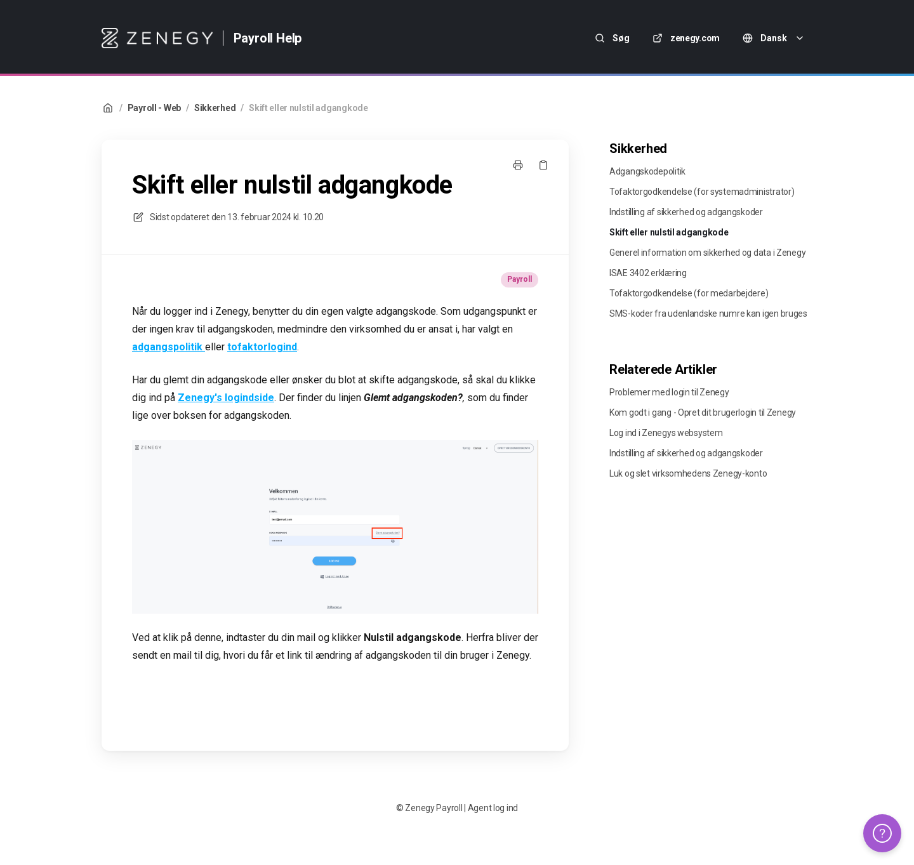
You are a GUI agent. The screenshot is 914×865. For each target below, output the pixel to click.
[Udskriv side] (518, 165)
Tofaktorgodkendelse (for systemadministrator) (701, 192)
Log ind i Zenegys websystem (665, 433)
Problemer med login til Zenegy (669, 392)
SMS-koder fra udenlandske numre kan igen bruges (708, 313)
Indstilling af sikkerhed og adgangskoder (686, 212)
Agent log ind (493, 808)
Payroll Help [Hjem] (268, 38)
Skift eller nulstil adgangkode (308, 108)
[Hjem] (157, 38)
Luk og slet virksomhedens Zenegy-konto (688, 473)
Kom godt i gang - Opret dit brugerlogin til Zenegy (702, 412)
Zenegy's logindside (226, 398)
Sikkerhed (214, 108)
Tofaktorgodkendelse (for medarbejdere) (688, 293)
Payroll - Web (154, 108)
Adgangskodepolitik (647, 171)
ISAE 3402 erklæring (648, 273)
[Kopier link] (543, 165)
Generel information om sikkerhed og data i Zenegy (707, 253)
